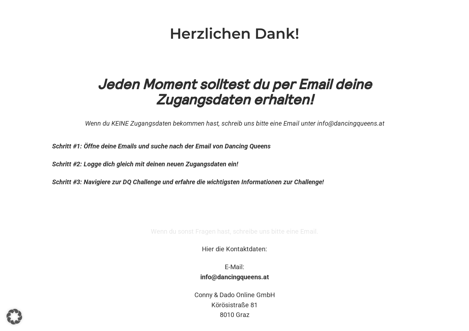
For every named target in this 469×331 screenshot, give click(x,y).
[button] (14, 316)
